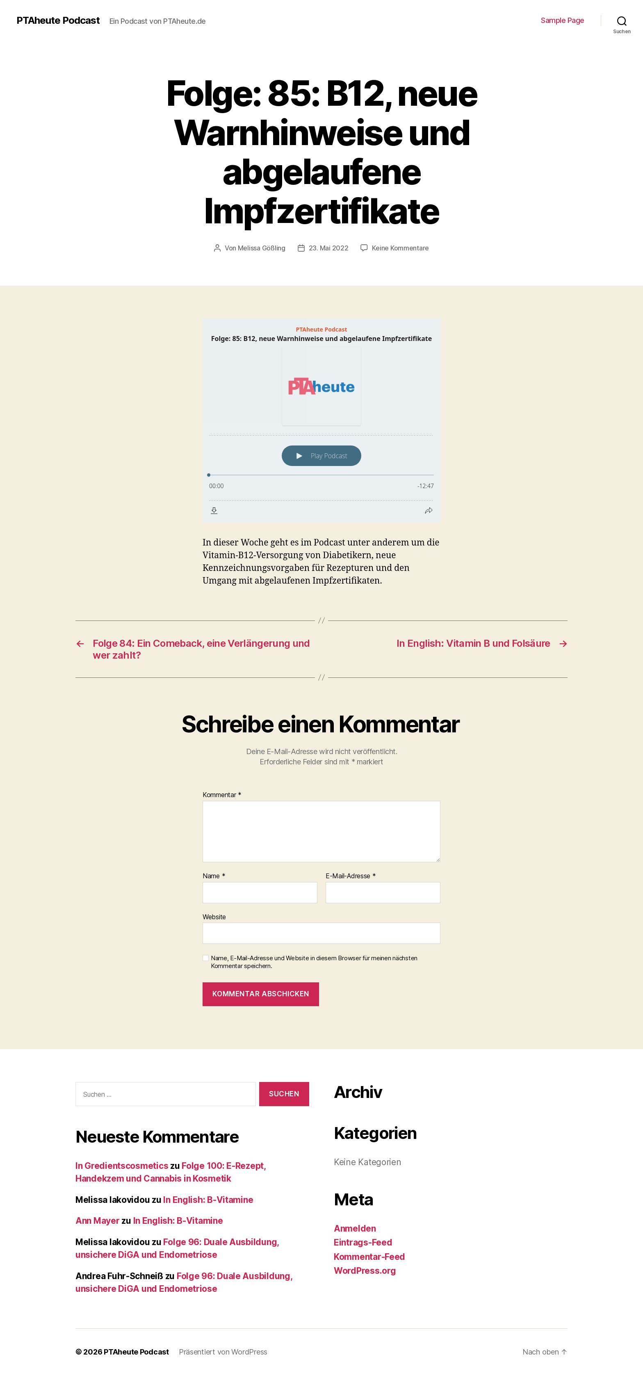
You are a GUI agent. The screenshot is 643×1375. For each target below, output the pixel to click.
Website (214, 917)
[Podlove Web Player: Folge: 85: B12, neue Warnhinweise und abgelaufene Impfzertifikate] (321, 420)
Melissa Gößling (261, 248)
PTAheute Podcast (58, 20)
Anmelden (355, 1228)
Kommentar (222, 795)
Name (214, 876)
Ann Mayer (97, 1221)
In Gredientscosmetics (121, 1166)
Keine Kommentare (400, 248)
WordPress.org (365, 1271)
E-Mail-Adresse (351, 876)
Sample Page (562, 20)
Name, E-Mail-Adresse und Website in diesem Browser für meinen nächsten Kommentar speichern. (314, 962)
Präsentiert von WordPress (223, 1352)
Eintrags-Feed (363, 1242)
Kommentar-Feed (369, 1257)
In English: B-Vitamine (208, 1200)
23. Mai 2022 (329, 248)
